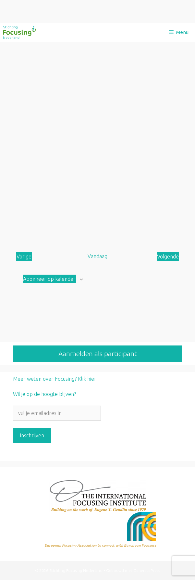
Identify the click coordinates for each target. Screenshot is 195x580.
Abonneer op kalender (49, 279)
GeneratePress (146, 570)
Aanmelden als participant (97, 353)
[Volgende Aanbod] (168, 256)
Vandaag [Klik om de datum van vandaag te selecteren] (97, 256)
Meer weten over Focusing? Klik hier (54, 379)
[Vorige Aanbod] (24, 256)
